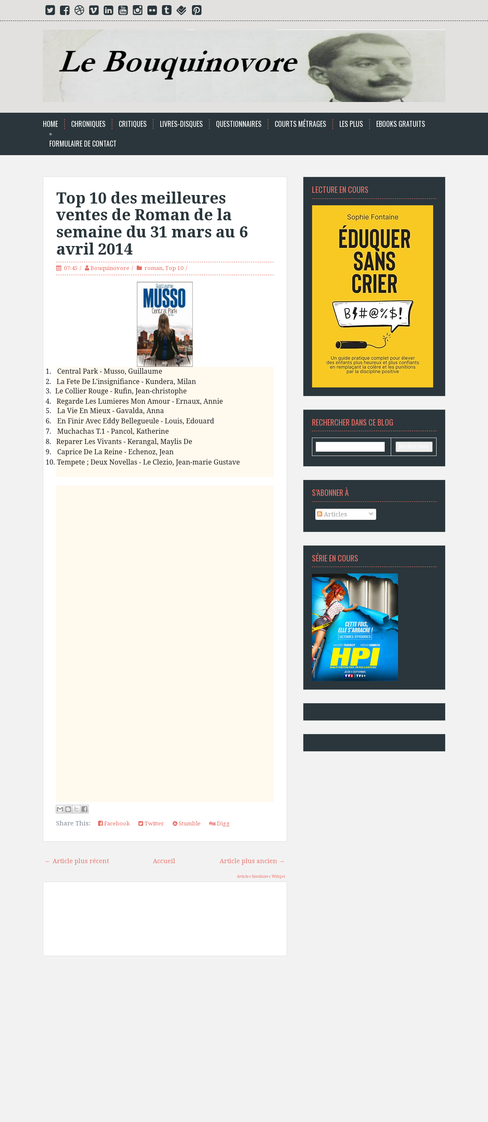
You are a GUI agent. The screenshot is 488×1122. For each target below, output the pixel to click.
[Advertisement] (165, 1042)
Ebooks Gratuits (400, 124)
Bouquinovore (109, 268)
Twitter (151, 823)
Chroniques (88, 124)
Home (50, 124)
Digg (219, 823)
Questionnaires (238, 124)
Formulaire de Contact (83, 144)
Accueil (164, 861)
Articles (332, 514)
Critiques (133, 124)
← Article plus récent (77, 861)
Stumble (187, 823)
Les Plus (351, 124)
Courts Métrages (300, 124)
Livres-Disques (181, 124)
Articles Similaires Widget (261, 876)
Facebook (114, 823)
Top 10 (174, 268)
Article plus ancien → (252, 861)
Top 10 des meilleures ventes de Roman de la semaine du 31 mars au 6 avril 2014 (152, 223)
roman (153, 268)
